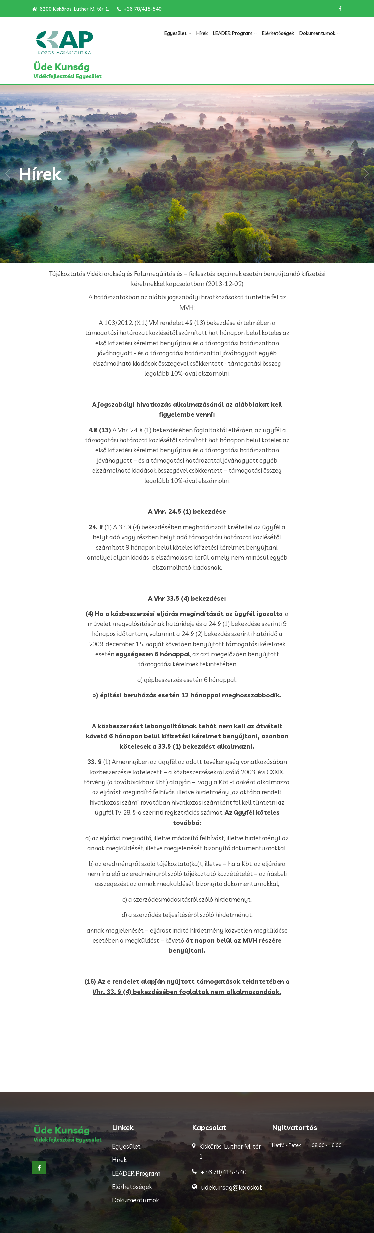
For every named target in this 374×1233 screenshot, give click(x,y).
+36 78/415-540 (139, 9)
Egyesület (175, 33)
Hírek (202, 33)
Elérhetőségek (278, 33)
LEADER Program (232, 33)
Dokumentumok (317, 33)
